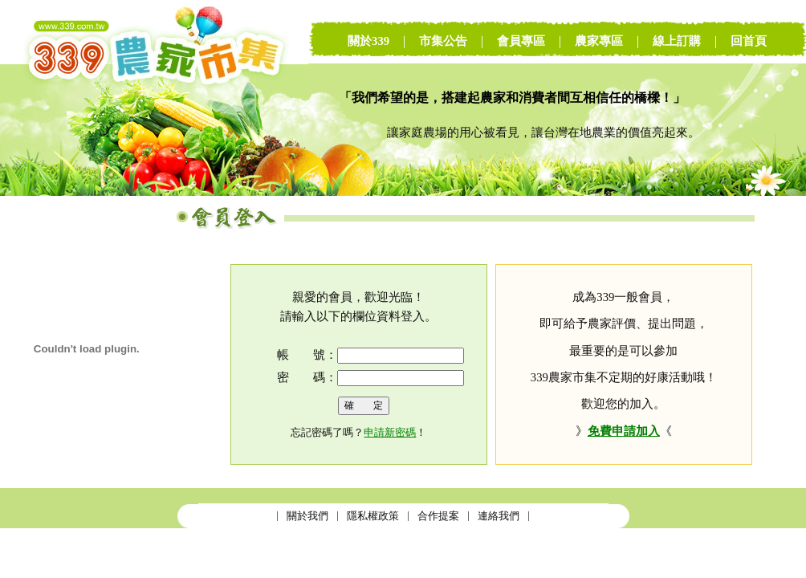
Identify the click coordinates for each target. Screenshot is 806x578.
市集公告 (443, 41)
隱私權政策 (373, 516)
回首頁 (749, 41)
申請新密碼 (390, 432)
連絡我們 (498, 516)
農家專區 (599, 41)
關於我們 (307, 516)
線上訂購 (677, 41)
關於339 (368, 41)
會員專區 (521, 41)
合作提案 (438, 516)
